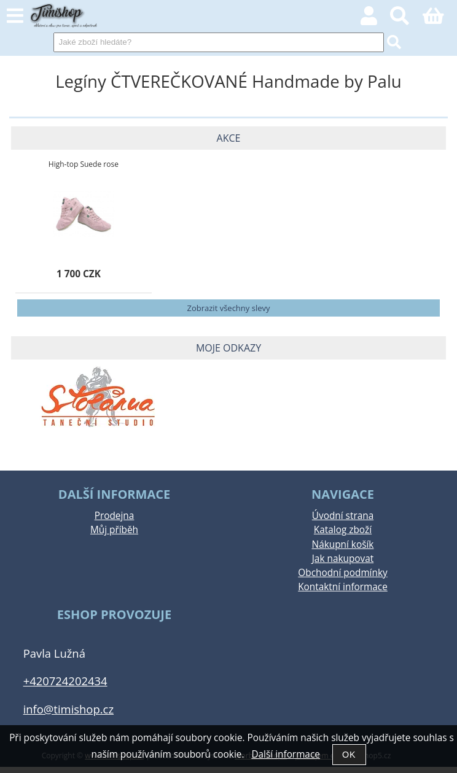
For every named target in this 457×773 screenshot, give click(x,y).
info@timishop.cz (68, 709)
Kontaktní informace (343, 586)
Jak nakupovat (342, 558)
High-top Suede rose (84, 164)
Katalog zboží (343, 529)
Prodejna (115, 515)
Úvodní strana (342, 515)
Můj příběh (114, 529)
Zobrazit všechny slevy (228, 307)
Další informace (285, 754)
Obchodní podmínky (342, 572)
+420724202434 (65, 680)
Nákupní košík (343, 544)
